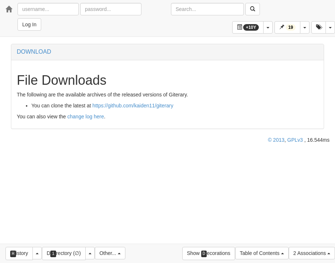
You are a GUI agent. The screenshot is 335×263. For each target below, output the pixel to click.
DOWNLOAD (34, 52)
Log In (29, 24)
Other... (110, 253)
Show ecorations (208, 253)
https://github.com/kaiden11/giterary (133, 105)
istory (19, 253)
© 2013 (276, 140)
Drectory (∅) (64, 253)
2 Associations (311, 253)
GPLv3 (295, 140)
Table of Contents (262, 253)
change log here (85, 116)
